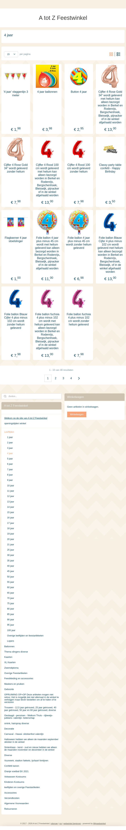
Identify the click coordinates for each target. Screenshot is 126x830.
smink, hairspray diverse (16, 723)
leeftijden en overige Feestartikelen (22, 787)
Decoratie (9, 728)
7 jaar (10, 469)
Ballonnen (9, 646)
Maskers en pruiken (14, 684)
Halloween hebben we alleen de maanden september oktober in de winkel (31, 740)
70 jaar (10, 598)
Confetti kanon (11, 766)
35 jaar (10, 560)
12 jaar (10, 496)
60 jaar (10, 587)
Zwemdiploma (11, 667)
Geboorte (9, 689)
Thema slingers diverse (16, 651)
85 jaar (10, 614)
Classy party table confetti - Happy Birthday (110, 168)
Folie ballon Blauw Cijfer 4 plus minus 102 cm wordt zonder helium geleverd (15, 321)
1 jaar (10, 437)
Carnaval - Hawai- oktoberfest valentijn (24, 734)
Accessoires (10, 792)
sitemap (54, 823)
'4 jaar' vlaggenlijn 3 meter (16, 93)
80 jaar (10, 608)
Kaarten (8, 657)
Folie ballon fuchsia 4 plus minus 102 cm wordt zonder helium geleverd (79, 319)
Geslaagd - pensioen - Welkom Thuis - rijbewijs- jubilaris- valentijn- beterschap (28, 716)
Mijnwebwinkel (99, 823)
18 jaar (10, 528)
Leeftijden (9, 432)
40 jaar (10, 566)
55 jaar (10, 582)
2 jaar (10, 442)
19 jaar (10, 533)
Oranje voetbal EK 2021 (16, 771)
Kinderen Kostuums (14, 782)
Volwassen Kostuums (15, 776)
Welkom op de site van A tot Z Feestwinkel (25, 418)
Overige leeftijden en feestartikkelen (25, 635)
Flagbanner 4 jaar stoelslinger (16, 239)
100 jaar (11, 630)
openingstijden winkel (15, 423)
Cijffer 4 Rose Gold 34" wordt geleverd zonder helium (16, 168)
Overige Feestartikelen (15, 673)
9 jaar (10, 480)
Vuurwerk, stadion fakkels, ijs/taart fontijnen (26, 760)
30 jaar (10, 555)
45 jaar (10, 571)
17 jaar (10, 523)
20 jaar (10, 539)
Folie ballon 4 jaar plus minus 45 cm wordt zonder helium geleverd (78, 242)
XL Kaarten (10, 662)
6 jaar (10, 464)
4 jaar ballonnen (47, 91)
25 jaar (10, 549)
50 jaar (10, 576)
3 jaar (10, 448)
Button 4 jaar (79, 91)
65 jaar (10, 592)
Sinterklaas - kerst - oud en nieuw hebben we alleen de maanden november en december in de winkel (30, 748)
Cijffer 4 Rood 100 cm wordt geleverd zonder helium (78, 168)
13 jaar (10, 501)
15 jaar (10, 512)
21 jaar (10, 544)
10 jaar (10, 485)
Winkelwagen (77, 414)
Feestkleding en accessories (18, 678)
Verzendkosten (11, 798)
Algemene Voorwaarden (16, 803)
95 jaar (10, 624)
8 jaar (10, 474)
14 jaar (10, 507)
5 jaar (10, 458)
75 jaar (10, 603)
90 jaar (10, 619)
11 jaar (10, 491)
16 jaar (10, 517)
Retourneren (10, 809)
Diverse (8, 755)
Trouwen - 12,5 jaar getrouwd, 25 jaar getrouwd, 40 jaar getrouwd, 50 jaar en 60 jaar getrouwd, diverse (30, 708)
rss (60, 823)
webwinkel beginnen (72, 823)
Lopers (10, 641)
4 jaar (10, 453)
